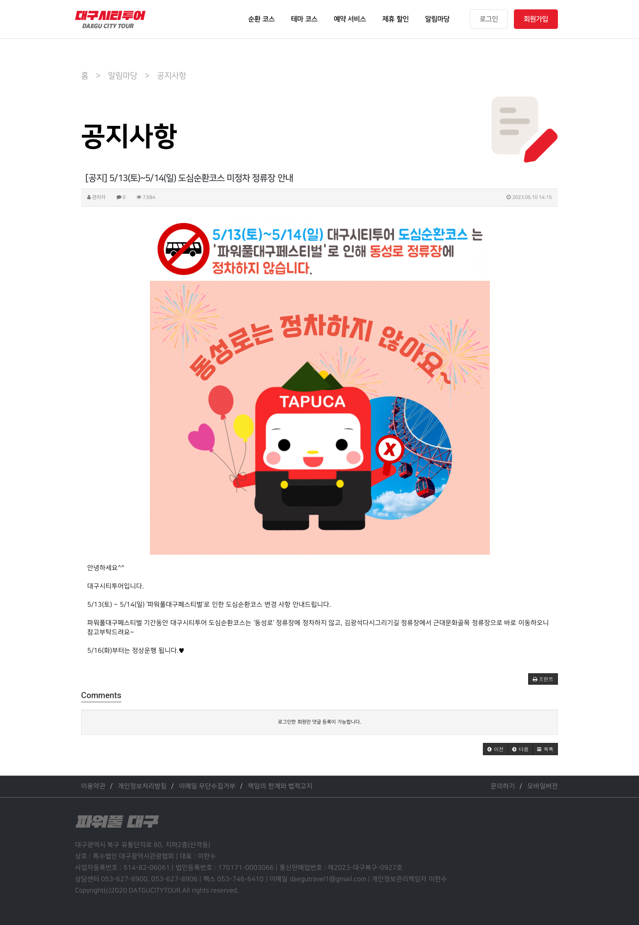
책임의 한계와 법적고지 (280, 786)
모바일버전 (542, 786)
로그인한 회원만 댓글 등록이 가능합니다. (319, 722)
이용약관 (93, 786)
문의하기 (503, 786)
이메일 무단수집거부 (207, 786)
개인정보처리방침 (142, 786)
